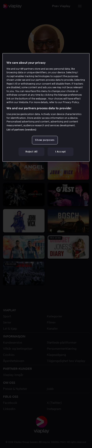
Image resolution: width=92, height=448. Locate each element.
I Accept (60, 151)
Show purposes (44, 139)
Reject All (31, 151)
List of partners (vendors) (21, 129)
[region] (46, 107)
